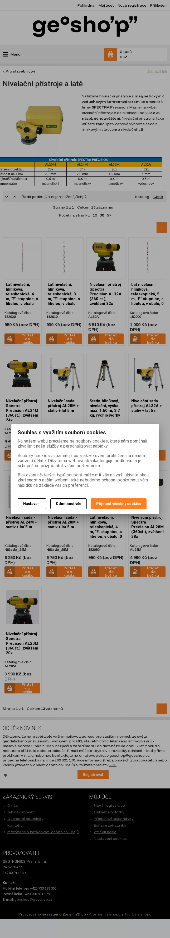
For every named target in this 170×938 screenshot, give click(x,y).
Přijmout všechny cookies (118, 504)
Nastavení (32, 504)
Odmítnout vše (68, 504)
